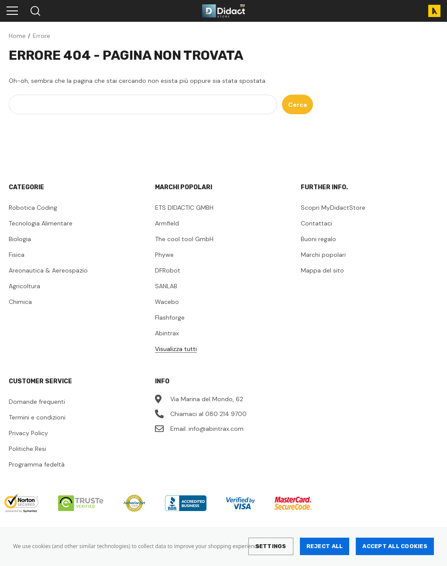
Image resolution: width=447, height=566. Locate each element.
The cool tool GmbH (184, 239)
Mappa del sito (322, 270)
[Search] (34, 11)
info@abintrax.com (216, 429)
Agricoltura (24, 286)
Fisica (16, 255)
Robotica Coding (33, 207)
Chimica (20, 302)
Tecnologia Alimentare (40, 223)
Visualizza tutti (176, 349)
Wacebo (167, 302)
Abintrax (167, 333)
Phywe (164, 255)
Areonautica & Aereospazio (48, 270)
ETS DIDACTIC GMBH (184, 207)
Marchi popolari (323, 255)
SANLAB (166, 286)
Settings (270, 546)
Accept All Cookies (394, 546)
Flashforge (170, 317)
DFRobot (167, 270)
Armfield (167, 223)
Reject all (324, 546)
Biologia (20, 239)
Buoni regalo (318, 239)
